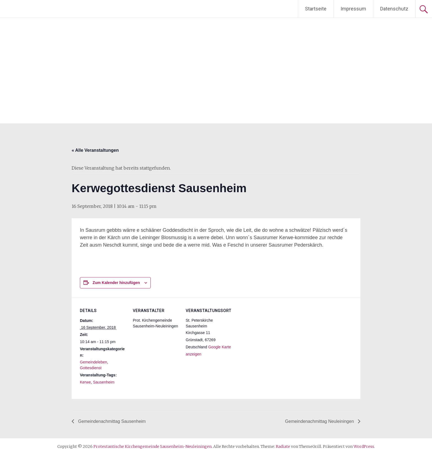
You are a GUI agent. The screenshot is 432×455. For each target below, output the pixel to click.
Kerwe (85, 382)
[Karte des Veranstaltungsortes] (268, 335)
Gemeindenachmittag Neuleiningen (320, 421)
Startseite (315, 9)
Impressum (353, 9)
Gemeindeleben (93, 362)
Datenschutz (394, 9)
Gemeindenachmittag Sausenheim (111, 421)
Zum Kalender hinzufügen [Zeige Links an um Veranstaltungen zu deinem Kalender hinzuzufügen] (116, 282)
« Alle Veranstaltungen (95, 150)
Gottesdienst (91, 368)
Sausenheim (103, 382)
